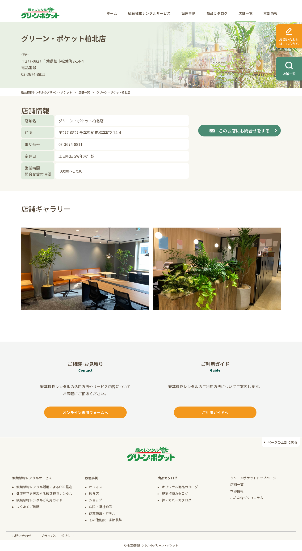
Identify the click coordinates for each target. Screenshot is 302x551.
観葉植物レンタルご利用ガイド (39, 500)
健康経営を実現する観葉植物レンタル (44, 493)
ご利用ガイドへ (215, 412)
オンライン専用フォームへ (85, 412)
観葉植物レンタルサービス (149, 13)
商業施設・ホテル (102, 513)
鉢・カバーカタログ (176, 500)
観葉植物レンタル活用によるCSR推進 (44, 486)
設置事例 (188, 13)
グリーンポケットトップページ (253, 477)
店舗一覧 (246, 13)
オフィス (95, 486)
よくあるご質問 (27, 506)
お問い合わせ (21, 535)
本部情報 (271, 13)
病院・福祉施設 (100, 506)
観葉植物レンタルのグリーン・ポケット (46, 92)
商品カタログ (217, 13)
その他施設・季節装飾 (105, 519)
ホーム (112, 13)
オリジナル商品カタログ (180, 486)
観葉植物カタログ (175, 493)
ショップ (95, 500)
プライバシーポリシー (57, 535)
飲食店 (94, 493)
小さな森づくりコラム (246, 497)
